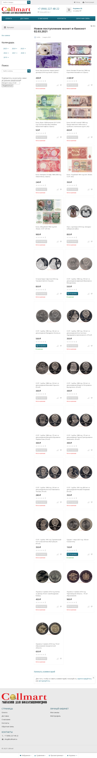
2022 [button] (6, 53)
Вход (77, 2)
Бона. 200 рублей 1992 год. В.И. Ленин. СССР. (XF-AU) (46, 228)
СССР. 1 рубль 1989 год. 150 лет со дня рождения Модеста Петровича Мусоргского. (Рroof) (79, 385)
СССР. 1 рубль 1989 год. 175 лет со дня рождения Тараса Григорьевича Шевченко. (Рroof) (79, 437)
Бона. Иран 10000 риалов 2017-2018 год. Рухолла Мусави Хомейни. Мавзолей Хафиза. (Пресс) (48, 124)
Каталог (9, 27)
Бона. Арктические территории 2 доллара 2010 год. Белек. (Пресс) (47, 71)
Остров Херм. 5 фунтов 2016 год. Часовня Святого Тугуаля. (47, 280)
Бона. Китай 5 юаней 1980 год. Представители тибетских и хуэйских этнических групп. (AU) (78, 124)
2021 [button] (14, 53)
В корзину (72, 294)
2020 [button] (23, 53)
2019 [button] (6, 57)
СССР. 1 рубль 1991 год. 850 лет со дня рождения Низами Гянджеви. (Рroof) (78, 489)
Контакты (61, 18)
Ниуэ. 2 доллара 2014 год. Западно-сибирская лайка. (79, 228)
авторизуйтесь (44, 681)
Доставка (24, 18)
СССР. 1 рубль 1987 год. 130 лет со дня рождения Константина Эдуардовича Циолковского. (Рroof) (79, 333)
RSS (93, 26)
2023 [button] (23, 48)
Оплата (9, 18)
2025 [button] (5, 48)
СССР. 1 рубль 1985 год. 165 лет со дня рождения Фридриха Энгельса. (48, 332)
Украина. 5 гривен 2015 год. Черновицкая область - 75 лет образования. (77, 594)
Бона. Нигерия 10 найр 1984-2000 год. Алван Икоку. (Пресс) (48, 176)
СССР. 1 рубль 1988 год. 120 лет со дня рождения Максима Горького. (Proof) (47, 385)
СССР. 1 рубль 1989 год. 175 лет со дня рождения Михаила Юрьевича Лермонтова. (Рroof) (48, 437)
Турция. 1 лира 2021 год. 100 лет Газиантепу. (78, 541)
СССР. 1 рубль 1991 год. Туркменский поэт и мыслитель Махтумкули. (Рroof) (48, 542)
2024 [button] (14, 48)
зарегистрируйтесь (84, 679)
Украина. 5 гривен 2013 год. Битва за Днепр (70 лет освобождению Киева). (48, 594)
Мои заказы (54, 712)
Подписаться (7, 86)
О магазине (43, 18)
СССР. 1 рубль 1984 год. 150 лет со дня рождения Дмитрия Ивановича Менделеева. (79, 281)
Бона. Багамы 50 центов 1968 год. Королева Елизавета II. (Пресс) (78, 71)
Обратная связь (83, 18)
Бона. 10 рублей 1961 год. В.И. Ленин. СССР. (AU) (79, 176)
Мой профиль (55, 716)
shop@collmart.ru (11, 739)
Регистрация (88, 2)
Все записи (6, 35)
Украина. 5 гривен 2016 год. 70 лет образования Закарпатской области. (48, 646)
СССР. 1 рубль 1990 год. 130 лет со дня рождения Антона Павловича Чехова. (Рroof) (48, 489)
